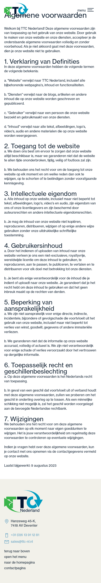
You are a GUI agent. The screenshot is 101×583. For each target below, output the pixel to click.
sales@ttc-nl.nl (22, 542)
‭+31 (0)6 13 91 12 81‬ (25, 535)
